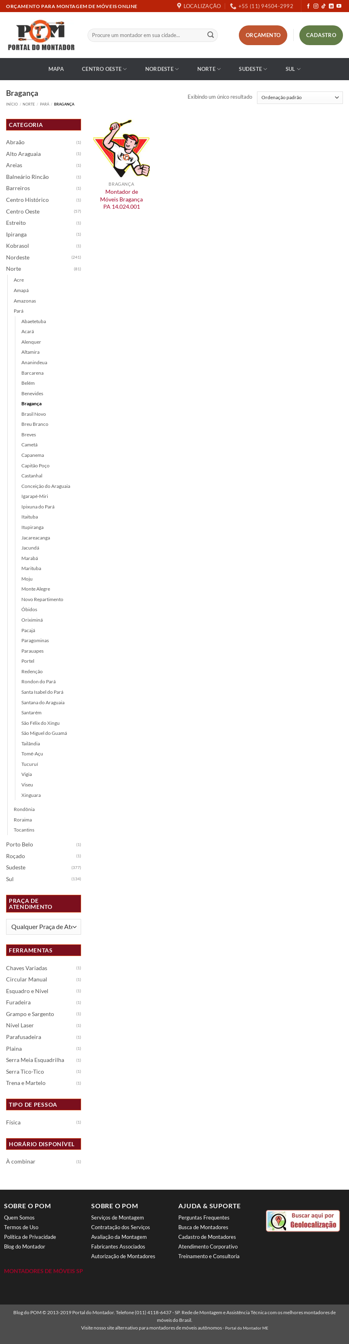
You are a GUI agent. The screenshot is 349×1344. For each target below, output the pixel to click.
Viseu (27, 785)
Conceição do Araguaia (45, 486)
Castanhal (31, 476)
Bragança (31, 403)
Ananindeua (34, 362)
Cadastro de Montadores (207, 1237)
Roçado (15, 856)
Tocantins (24, 830)
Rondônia (24, 809)
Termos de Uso (21, 1227)
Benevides (32, 393)
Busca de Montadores (203, 1227)
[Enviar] (210, 35)
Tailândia (30, 743)
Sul (293, 69)
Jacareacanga (35, 538)
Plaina (14, 1048)
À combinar (21, 1161)
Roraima (23, 820)
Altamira (30, 352)
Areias (14, 165)
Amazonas (25, 301)
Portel (27, 661)
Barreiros (18, 188)
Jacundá (30, 548)
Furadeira (18, 1002)
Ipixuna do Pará (37, 507)
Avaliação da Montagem (119, 1237)
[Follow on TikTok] (323, 6)
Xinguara (31, 795)
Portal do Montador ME (246, 1327)
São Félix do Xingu (40, 723)
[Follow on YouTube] (338, 6)
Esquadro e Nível (27, 991)
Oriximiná (32, 620)
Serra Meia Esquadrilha (35, 1060)
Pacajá (28, 630)
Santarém (31, 712)
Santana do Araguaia (43, 702)
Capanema (32, 455)
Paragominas (35, 640)
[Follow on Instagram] (315, 6)
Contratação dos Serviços (120, 1227)
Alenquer (31, 342)
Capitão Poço (35, 466)
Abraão (15, 142)
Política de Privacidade (30, 1237)
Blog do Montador (24, 1246)
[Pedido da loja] (300, 97)
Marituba (31, 568)
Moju (27, 579)
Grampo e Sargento (30, 1014)
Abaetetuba (33, 321)
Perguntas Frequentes (204, 1217)
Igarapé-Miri (34, 496)
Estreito (16, 223)
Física (13, 1122)
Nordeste (162, 69)
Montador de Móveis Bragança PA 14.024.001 (121, 199)
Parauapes (32, 651)
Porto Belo (19, 844)
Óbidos (29, 609)
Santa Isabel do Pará (42, 692)
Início (12, 104)
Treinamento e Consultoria (209, 1256)
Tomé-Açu (32, 754)
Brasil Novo (33, 414)
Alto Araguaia (23, 154)
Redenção (32, 671)
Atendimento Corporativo (208, 1246)
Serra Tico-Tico (25, 1071)
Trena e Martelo (26, 1083)
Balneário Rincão (27, 177)
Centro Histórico (27, 200)
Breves (28, 434)
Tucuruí (29, 764)
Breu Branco (34, 424)
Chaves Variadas (26, 968)
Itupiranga (32, 527)
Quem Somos (19, 1217)
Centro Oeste (104, 69)
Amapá (21, 290)
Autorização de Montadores (123, 1256)
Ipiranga (16, 234)
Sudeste (253, 69)
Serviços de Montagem (117, 1217)
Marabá (29, 558)
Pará (44, 104)
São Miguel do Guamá (44, 733)
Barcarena (32, 373)
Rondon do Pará (38, 681)
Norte (209, 69)
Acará (27, 331)
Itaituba (29, 517)
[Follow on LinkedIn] (331, 6)
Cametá (29, 445)
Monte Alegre (35, 589)
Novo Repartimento (42, 599)
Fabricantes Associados (118, 1246)
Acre (19, 280)
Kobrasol (17, 246)
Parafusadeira (23, 1037)
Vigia (26, 774)
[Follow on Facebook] (308, 6)
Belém (28, 383)
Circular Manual (26, 979)
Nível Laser (20, 1025)
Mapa (56, 69)
